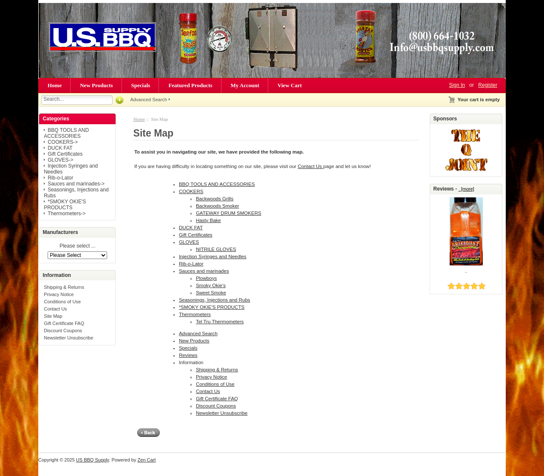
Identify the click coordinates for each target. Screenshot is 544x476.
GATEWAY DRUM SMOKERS (228, 213)
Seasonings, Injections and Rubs (214, 299)
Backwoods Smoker (217, 205)
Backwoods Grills (214, 198)
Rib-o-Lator (60, 178)
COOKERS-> (63, 142)
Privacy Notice (59, 294)
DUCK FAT (60, 148)
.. (466, 271)
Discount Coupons (63, 330)
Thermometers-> (66, 214)
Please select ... (78, 246)
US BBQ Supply (92, 459)
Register (487, 85)
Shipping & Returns (64, 287)
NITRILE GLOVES (216, 249)
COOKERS (191, 191)
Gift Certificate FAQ (64, 323)
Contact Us (55, 308)
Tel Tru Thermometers (220, 321)
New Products (96, 85)
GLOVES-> (60, 160)
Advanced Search (148, 99)
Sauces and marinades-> (76, 184)
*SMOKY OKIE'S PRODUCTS (65, 205)
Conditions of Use (62, 301)
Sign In (457, 85)
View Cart (290, 85)
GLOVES (189, 242)
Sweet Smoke (211, 292)
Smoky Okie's (211, 285)
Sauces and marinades (204, 271)
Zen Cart (147, 459)
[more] (466, 188)
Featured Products (190, 85)
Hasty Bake (208, 220)
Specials (140, 85)
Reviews (188, 355)
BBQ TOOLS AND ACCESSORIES (66, 133)
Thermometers (195, 314)
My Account (245, 85)
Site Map (53, 316)
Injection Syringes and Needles (212, 256)
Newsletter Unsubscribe (68, 337)
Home (55, 85)
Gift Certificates (65, 154)
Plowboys (206, 278)
